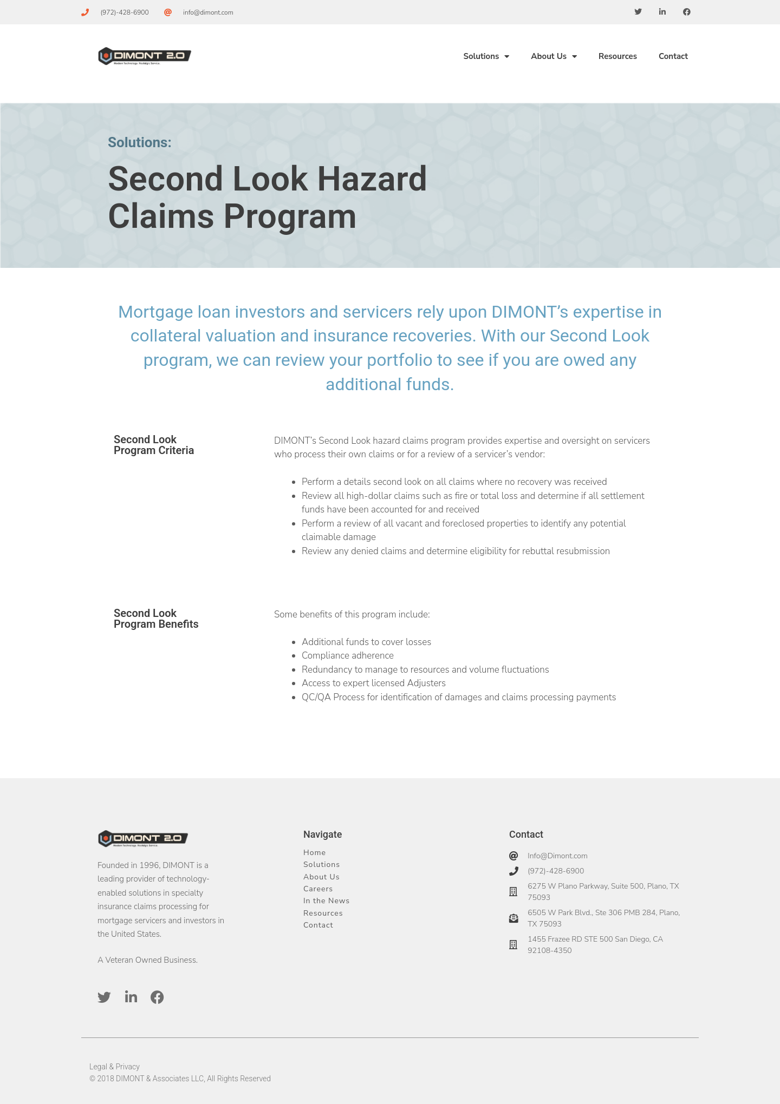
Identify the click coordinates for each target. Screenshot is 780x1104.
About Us (554, 56)
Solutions (486, 56)
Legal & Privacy (114, 1066)
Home (314, 852)
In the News (326, 900)
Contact (673, 56)
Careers (318, 888)
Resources (618, 56)
